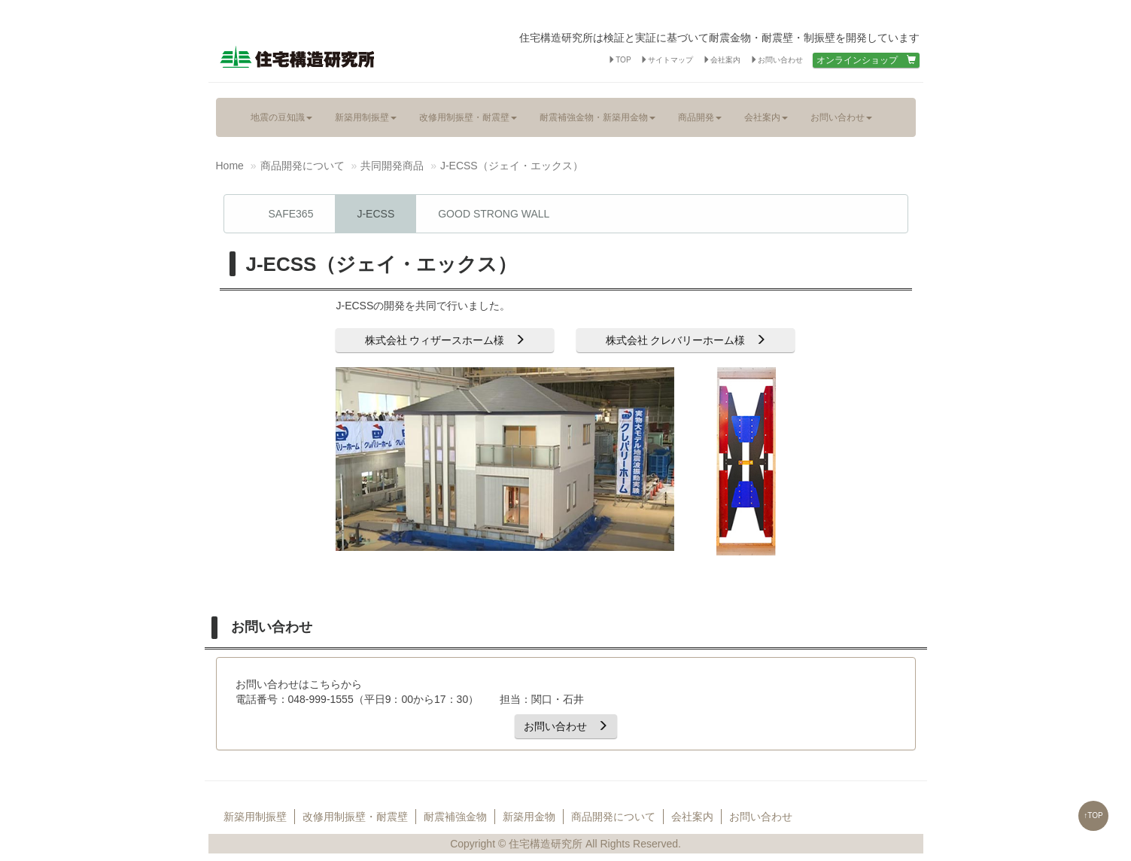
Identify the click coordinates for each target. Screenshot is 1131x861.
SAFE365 (291, 214)
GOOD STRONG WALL (493, 214)
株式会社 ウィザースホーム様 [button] (445, 340)
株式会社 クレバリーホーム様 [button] (686, 340)
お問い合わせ (776, 60)
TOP (619, 60)
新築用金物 (529, 817)
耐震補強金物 (455, 817)
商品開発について (302, 166)
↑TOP (1093, 815)
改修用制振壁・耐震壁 (468, 117)
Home (230, 166)
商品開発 (700, 117)
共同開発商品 (392, 166)
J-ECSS (375, 214)
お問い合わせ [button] (566, 726)
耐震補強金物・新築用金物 (597, 117)
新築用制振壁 (366, 117)
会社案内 (721, 60)
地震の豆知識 (281, 117)
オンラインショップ (866, 60)
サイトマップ (666, 60)
